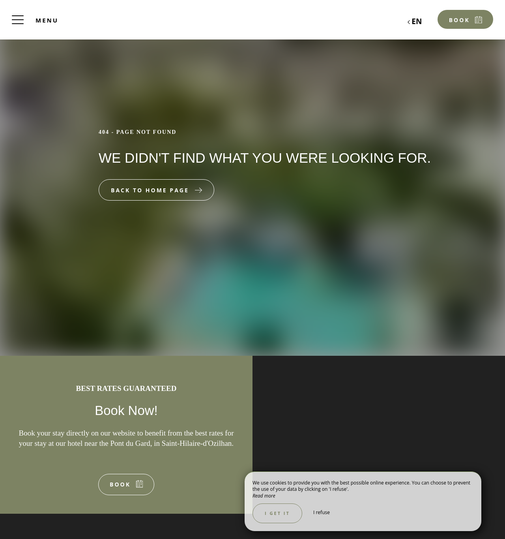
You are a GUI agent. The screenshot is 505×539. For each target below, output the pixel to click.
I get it (277, 513)
